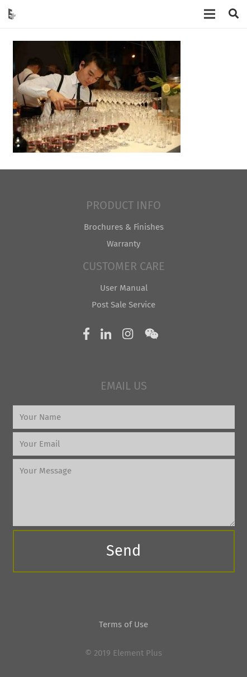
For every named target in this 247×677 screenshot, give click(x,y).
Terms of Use (123, 624)
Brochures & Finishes (124, 227)
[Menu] (209, 14)
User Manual (124, 288)
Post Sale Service (123, 305)
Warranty (123, 244)
